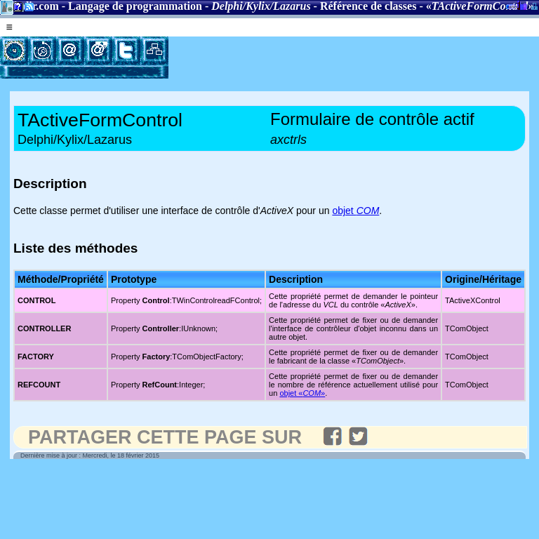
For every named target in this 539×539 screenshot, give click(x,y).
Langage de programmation (135, 6)
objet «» (302, 393)
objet (355, 210)
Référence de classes (368, 6)
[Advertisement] (332, 57)
